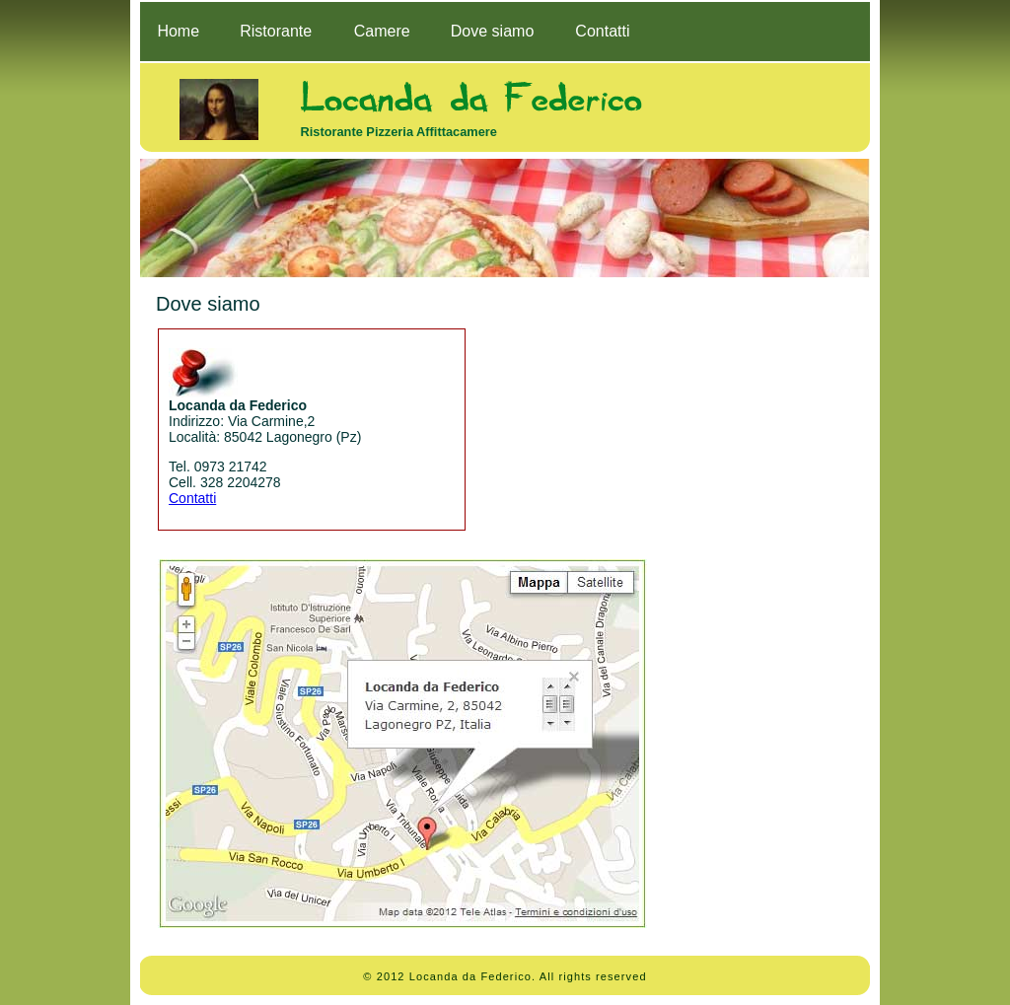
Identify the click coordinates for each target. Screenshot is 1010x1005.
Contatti (602, 31)
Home (178, 31)
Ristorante (276, 31)
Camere (382, 31)
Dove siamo (492, 31)
